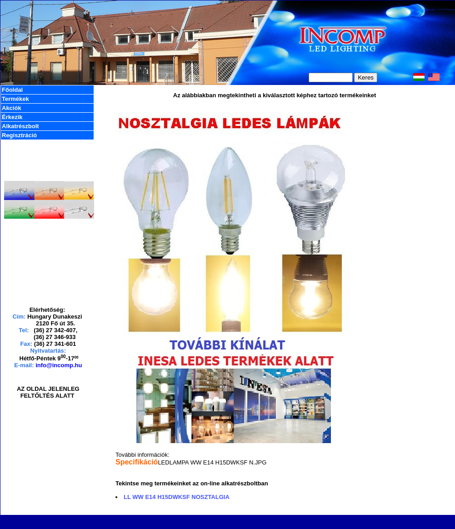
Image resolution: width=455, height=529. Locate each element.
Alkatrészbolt (20, 126)
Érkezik (12, 117)
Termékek (15, 98)
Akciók (11, 108)
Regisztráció (19, 135)
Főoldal (12, 89)
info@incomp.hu (58, 365)
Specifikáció (136, 462)
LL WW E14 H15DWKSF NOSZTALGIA (177, 497)
